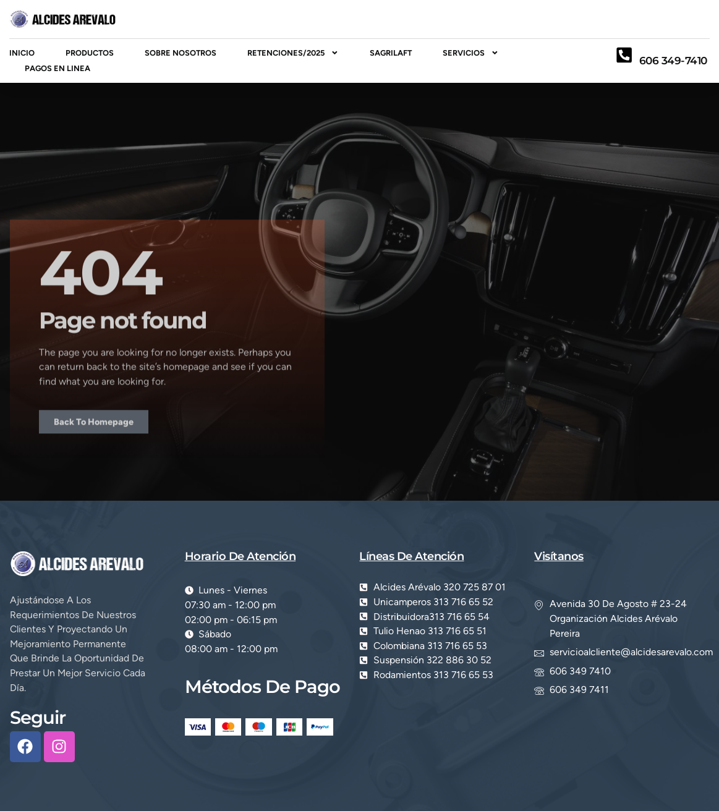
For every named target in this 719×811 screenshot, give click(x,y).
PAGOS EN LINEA (57, 68)
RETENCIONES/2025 (293, 53)
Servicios (471, 53)
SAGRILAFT (391, 52)
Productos (90, 52)
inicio (22, 52)
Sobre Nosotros (180, 52)
